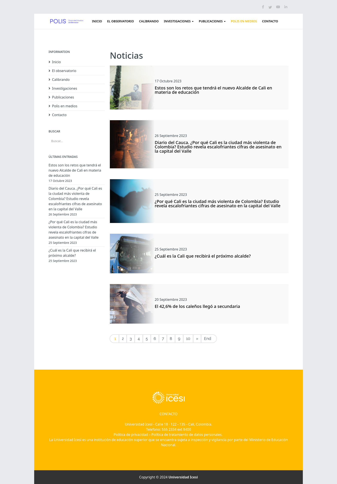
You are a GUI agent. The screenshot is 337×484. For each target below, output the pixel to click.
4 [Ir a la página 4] (139, 338)
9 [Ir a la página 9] (179, 338)
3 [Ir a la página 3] (131, 338)
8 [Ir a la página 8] (171, 338)
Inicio (97, 21)
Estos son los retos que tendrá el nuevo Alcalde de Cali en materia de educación (213, 90)
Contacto (270, 21)
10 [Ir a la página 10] (188, 338)
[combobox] (77, 140)
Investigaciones (177, 21)
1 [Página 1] (115, 338)
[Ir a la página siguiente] (197, 338)
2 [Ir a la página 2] (123, 338)
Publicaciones (211, 21)
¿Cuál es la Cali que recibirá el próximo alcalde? (203, 256)
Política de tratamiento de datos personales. (188, 434)
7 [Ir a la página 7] (163, 338)
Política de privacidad (131, 434)
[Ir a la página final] (209, 338)
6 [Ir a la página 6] (155, 338)
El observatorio (120, 21)
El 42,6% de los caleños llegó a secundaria (197, 306)
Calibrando (149, 21)
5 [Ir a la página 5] (147, 338)
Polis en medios (244, 21)
